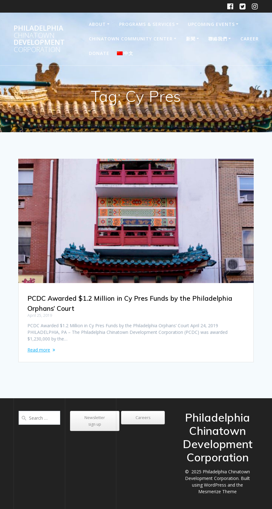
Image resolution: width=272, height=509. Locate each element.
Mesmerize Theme (217, 491)
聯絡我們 (217, 39)
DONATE (99, 53)
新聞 (190, 39)
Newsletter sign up (94, 421)
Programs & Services (147, 24)
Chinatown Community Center (131, 39)
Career (249, 39)
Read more (38, 350)
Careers (143, 417)
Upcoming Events (211, 24)
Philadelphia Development (39, 39)
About (97, 24)
